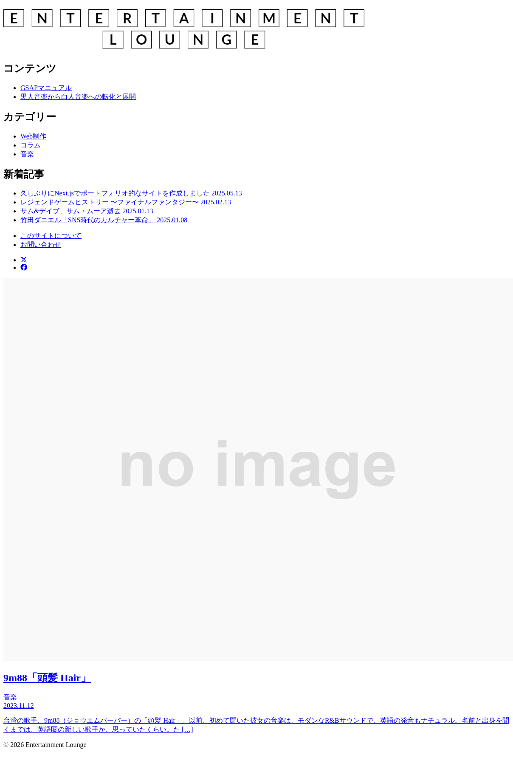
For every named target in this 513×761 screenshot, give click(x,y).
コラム (30, 145)
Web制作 (33, 136)
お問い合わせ (40, 244)
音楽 (27, 154)
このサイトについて (51, 235)
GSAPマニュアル (46, 87)
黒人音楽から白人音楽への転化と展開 (78, 96)
